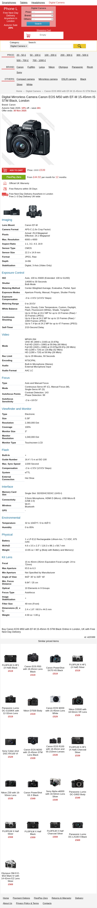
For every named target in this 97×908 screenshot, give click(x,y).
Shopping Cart (44, 30)
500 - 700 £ (23, 60)
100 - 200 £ (50, 55)
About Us (7, 903)
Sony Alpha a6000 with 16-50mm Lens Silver (55, 794)
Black (83, 79)
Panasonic (77, 67)
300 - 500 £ (82, 55)
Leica (42, 67)
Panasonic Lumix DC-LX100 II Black (77, 835)
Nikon (52, 67)
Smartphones (9, 2)
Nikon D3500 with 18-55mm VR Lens (77, 710)
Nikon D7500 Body (33, 710)
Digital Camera (56, 2)
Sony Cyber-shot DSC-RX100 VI (10, 752)
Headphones (38, 2)
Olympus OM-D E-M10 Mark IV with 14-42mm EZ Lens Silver (10, 877)
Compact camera (26, 79)
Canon (20, 67)
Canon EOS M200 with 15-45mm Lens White (55, 711)
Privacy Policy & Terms (27, 903)
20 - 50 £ (21, 55)
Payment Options (21, 898)
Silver (20, 84)
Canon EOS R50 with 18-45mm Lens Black (33, 669)
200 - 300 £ (66, 55)
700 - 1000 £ (39, 60)
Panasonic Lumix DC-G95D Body (77, 793)
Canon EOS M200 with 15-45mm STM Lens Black (33, 752)
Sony (19, 72)
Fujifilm (31, 67)
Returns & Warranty (61, 898)
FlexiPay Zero (41, 898)
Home (6, 898)
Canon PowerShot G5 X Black (33, 793)
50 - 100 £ (35, 55)
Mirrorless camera (48, 79)
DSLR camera (68, 79)
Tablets (24, 2)
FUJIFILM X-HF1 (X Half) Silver (77, 666)
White (29, 84)
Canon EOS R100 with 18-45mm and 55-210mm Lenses (55, 749)
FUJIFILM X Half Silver (10, 832)
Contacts (47, 903)
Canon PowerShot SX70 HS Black (55, 669)
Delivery (79, 898)
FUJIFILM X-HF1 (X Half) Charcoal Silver (77, 750)
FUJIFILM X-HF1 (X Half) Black (10, 666)
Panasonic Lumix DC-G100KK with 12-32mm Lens (10, 711)
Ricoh (90, 67)
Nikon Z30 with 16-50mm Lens (10, 793)
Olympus (63, 67)
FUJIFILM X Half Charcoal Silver (55, 832)
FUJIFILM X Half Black (33, 832)
